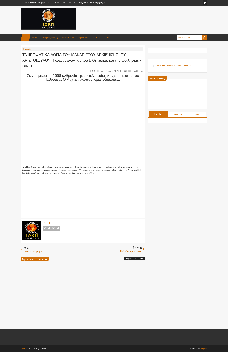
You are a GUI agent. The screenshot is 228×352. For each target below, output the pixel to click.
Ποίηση (72, 3)
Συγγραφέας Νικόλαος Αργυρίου (92, 3)
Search (204, 37)
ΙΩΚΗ (94, 71)
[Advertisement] (149, 16)
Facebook (45, 228)
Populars (158, 114)
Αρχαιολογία (83, 38)
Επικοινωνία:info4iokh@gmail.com (36, 3)
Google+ (53, 228)
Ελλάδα (34, 38)
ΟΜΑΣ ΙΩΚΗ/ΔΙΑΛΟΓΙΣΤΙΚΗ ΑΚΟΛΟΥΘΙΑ (173, 66)
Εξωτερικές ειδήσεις (49, 38)
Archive (196, 115)
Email (140, 71)
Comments (177, 115)
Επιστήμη (96, 38)
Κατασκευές (60, 3)
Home (25, 37)
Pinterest (58, 228)
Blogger (129, 258)
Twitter (49, 228)
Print (134, 71)
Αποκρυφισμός (68, 38)
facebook (205, 2)
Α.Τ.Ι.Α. (107, 38)
